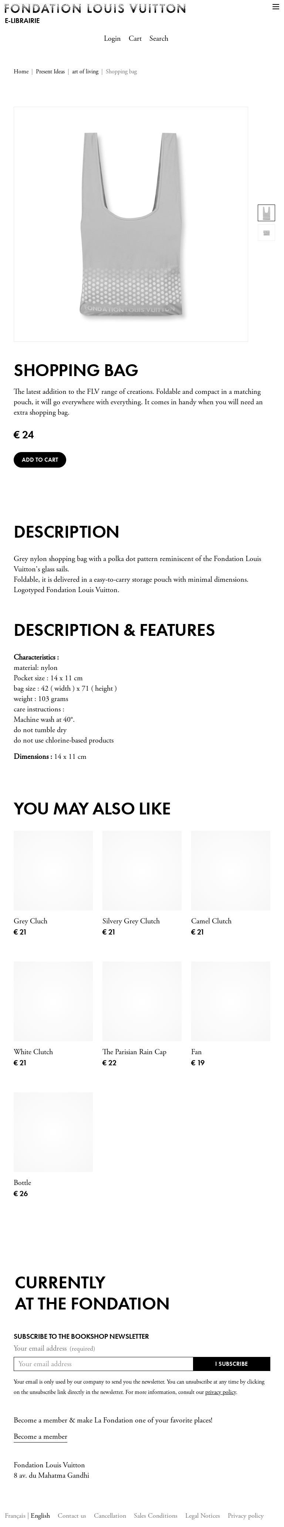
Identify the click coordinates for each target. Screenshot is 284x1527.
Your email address (54, 1349)
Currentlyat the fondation (92, 1293)
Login (112, 38)
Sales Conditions (156, 1515)
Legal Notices (202, 1515)
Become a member (40, 1436)
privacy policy (220, 1392)
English (40, 1515)
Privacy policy (246, 1515)
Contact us (72, 1515)
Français (16, 1515)
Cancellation (110, 1515)
